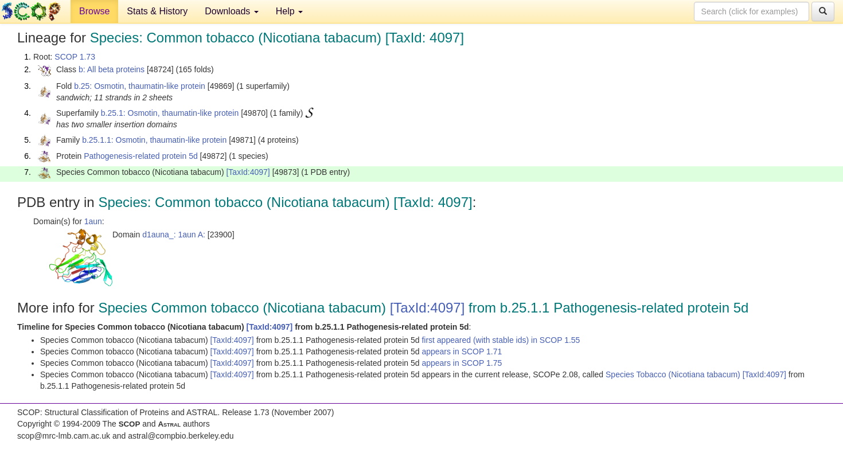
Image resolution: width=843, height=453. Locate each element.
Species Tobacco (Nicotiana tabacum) (674, 374)
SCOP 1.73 (74, 56)
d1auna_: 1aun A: (173, 234)
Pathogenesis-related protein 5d (140, 156)
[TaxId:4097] (248, 172)
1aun (93, 221)
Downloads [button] (232, 11)
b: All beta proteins (112, 69)
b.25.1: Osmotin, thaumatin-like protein (170, 113)
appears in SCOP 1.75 (462, 363)
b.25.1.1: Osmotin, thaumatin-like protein (154, 140)
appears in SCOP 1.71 (462, 351)
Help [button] (289, 11)
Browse (94, 11)
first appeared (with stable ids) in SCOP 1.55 (501, 340)
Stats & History (157, 11)
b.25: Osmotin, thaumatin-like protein (139, 86)
